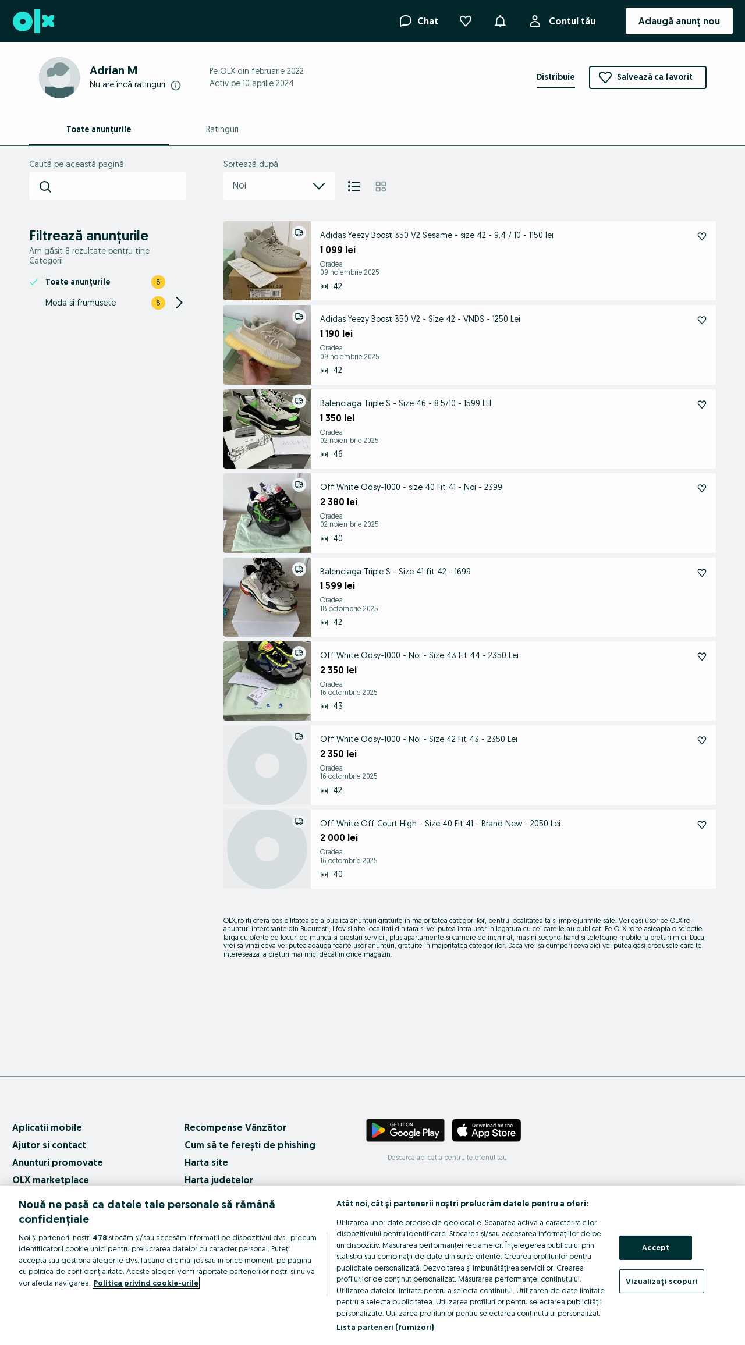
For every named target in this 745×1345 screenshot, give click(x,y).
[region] (372, 1265)
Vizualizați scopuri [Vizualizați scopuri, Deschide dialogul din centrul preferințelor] (661, 1280)
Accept (655, 1247)
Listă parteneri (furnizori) (385, 1327)
